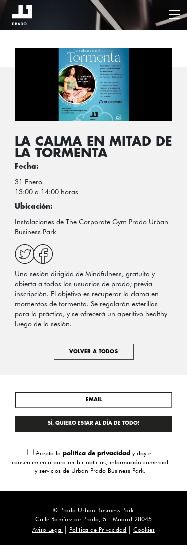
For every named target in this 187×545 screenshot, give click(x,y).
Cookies (144, 529)
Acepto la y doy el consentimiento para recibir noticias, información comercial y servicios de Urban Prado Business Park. (90, 461)
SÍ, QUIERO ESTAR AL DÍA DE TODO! (94, 423)
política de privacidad (96, 453)
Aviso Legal (47, 529)
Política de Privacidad (98, 529)
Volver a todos (93, 352)
